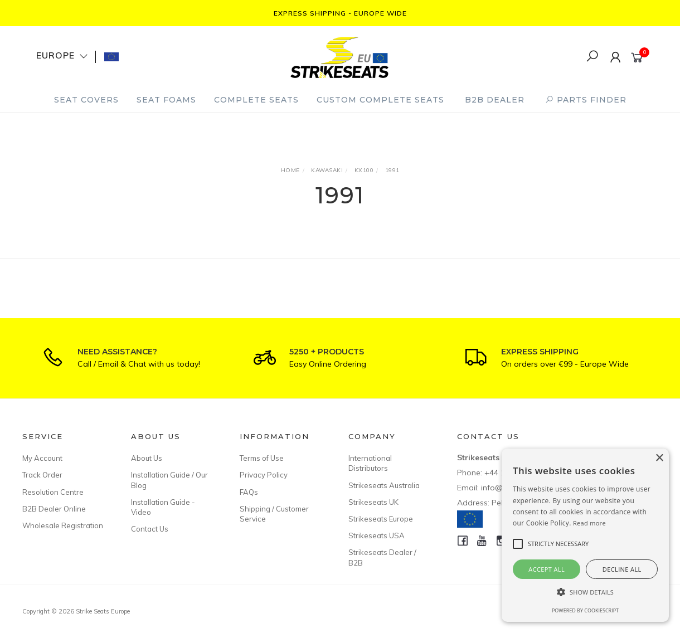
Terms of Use (262, 458)
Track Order (42, 474)
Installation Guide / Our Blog (169, 479)
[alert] (585, 535)
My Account (42, 458)
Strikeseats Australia (384, 485)
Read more (589, 523)
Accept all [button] (546, 569)
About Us (146, 458)
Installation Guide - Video (163, 507)
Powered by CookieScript (585, 610)
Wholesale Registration (62, 525)
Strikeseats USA (376, 535)
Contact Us (149, 528)
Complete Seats (256, 100)
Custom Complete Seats (380, 100)
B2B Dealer (494, 100)
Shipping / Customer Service (274, 513)
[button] (585, 592)
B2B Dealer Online (54, 508)
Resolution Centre (53, 492)
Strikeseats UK (373, 502)
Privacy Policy (264, 474)
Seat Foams (166, 100)
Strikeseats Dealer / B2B (382, 557)
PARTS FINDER (585, 100)
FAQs (249, 492)
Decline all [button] (622, 569)
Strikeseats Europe (380, 518)
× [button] (659, 458)
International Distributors (370, 463)
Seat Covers (86, 100)
